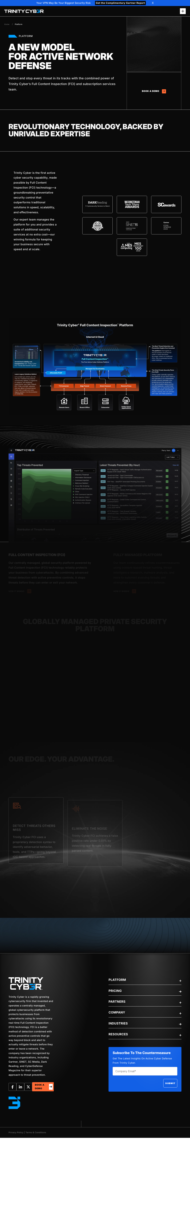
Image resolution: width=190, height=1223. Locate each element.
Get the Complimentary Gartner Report (120, 3)
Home (6, 24)
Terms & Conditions (36, 1132)
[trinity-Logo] (26, 983)
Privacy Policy (16, 1132)
